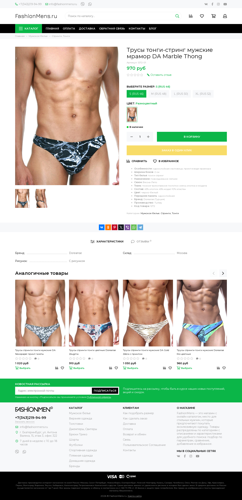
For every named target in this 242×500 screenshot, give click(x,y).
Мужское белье (150, 213)
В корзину (192, 136)
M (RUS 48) (158, 93)
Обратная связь (112, 28)
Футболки (76, 445)
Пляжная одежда (81, 455)
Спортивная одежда (83, 450)
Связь (126, 439)
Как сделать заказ (135, 418)
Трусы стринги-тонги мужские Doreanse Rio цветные (200, 352)
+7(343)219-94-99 (28, 4)
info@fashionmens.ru (61, 4)
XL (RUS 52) (203, 93)
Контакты (137, 28)
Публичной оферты (99, 397)
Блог (153, 28)
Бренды (74, 466)
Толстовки (76, 423)
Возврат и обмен (134, 434)
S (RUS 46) (136, 93)
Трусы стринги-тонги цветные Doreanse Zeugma (92, 352)
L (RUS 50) (181, 93)
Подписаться (105, 390)
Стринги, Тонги (170, 213)
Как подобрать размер (138, 413)
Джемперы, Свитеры (83, 429)
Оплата (69, 28)
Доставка (87, 28)
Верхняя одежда (80, 418)
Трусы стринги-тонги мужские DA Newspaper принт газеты (35, 352)
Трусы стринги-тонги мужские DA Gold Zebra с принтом (146, 352)
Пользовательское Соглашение (144, 445)
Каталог (28, 28)
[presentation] (213, 273)
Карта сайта (135, 496)
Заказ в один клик (177, 150)
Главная (52, 28)
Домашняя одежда (82, 461)
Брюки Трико (78, 434)
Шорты (74, 439)
